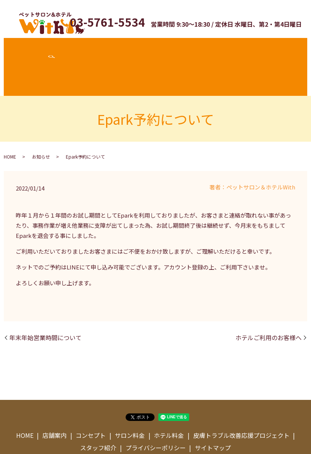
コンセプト (79, 49)
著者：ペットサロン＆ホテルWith (252, 153)
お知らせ (41, 123)
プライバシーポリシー (156, 414)
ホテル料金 (142, 49)
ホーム (26, 49)
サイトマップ (213, 414)
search (290, 50)
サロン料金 (110, 49)
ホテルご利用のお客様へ (268, 304)
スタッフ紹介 (266, 49)
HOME (10, 123)
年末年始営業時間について (45, 304)
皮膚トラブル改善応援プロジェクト (203, 49)
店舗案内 (50, 49)
